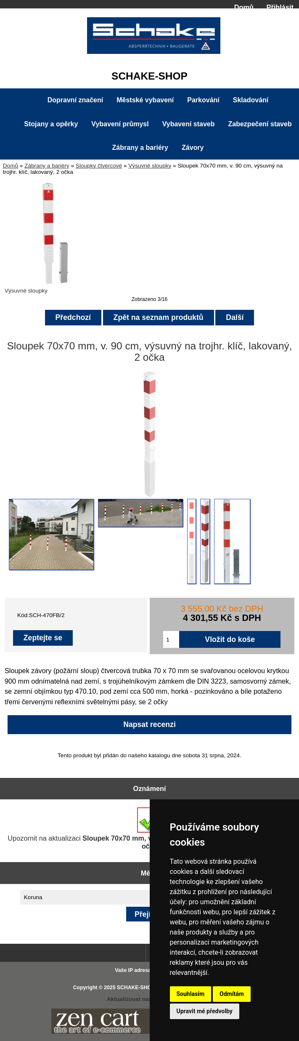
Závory (193, 147)
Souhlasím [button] (191, 993)
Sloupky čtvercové (99, 165)
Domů (244, 7)
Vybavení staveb (188, 124)
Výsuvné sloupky (149, 165)
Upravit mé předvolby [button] (205, 1011)
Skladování (250, 100)
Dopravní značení (75, 100)
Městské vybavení (145, 100)
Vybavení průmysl (119, 124)
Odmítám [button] (232, 993)
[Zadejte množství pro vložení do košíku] (171, 639)
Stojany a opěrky (51, 124)
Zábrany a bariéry (46, 165)
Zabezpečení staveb (260, 124)
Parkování (203, 100)
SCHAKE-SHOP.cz (139, 987)
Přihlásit (280, 7)
